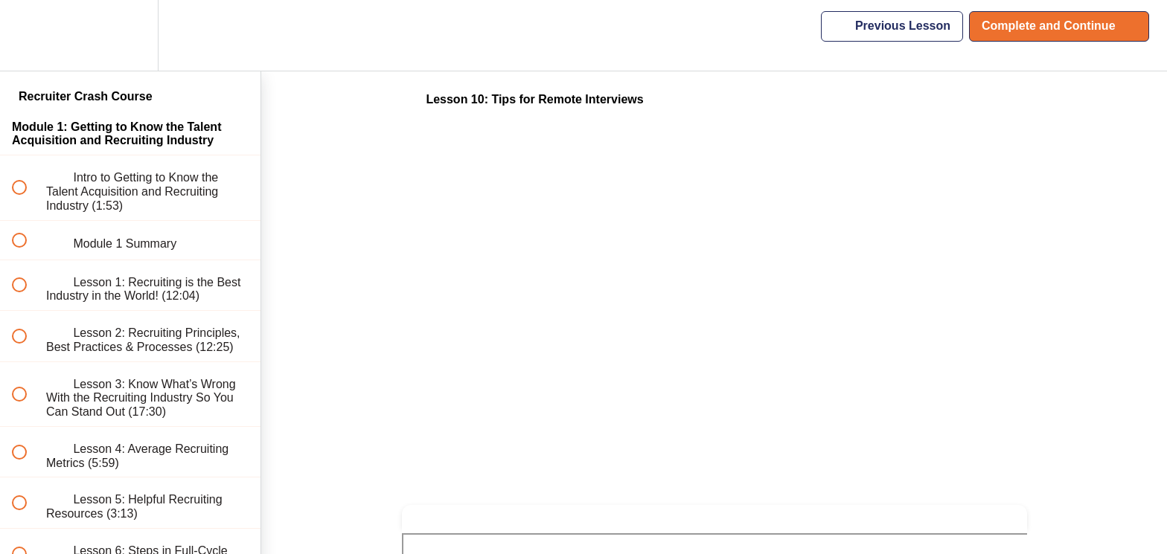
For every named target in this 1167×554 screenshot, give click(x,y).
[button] (27, 35)
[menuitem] (130, 35)
